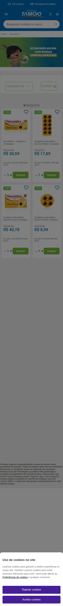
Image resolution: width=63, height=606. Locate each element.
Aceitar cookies (31, 599)
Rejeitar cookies (31, 589)
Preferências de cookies (15, 577)
